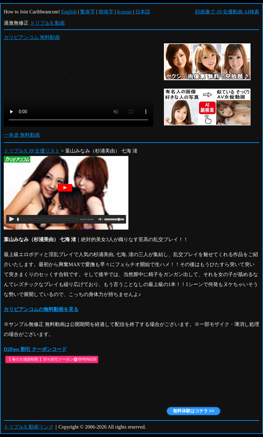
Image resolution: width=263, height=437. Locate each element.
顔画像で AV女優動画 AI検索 (227, 11)
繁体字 (87, 11)
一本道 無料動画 (22, 135)
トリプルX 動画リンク (29, 427)
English (69, 11)
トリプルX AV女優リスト (32, 150)
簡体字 (105, 11)
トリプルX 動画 (47, 23)
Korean (124, 11)
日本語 (142, 11)
